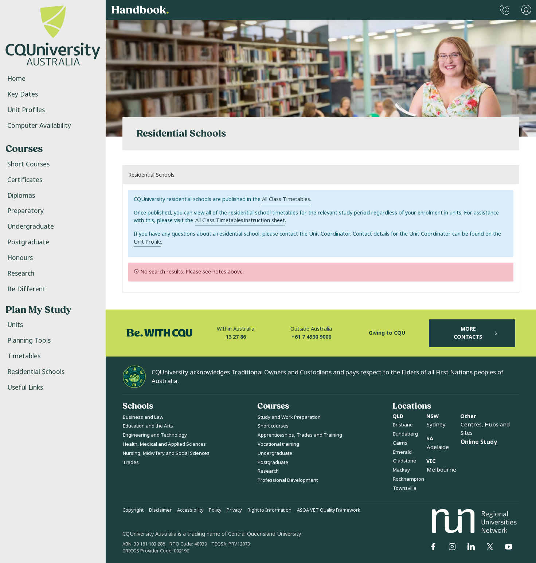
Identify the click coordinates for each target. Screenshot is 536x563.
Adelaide (438, 447)
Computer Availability (39, 125)
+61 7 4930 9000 (311, 337)
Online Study (479, 442)
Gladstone (404, 460)
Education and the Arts (148, 425)
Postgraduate (28, 242)
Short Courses (28, 164)
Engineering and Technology (155, 435)
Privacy (234, 510)
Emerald (402, 452)
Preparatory (25, 211)
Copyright (133, 510)
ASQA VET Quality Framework (328, 510)
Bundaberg (405, 433)
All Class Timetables (286, 199)
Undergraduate (30, 226)
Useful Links (25, 387)
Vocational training (278, 444)
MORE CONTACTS (476, 333)
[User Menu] (526, 10)
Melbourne (441, 470)
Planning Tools (29, 340)
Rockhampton (408, 479)
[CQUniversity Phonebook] (504, 10)
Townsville (404, 488)
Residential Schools (35, 372)
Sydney (436, 425)
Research (20, 273)
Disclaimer (160, 510)
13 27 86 (236, 337)
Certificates (24, 180)
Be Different (26, 289)
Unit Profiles (26, 110)
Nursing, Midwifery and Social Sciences (166, 453)
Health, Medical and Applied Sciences (164, 444)
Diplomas (21, 195)
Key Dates (22, 94)
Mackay (401, 469)
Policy (215, 510)
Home (16, 78)
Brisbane (403, 424)
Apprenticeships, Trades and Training (300, 435)
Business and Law (143, 417)
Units (15, 325)
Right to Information (269, 510)
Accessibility (190, 510)
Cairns (400, 443)
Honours (20, 258)
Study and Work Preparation (289, 417)
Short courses (273, 425)
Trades (131, 462)
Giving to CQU (387, 333)
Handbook (140, 10)
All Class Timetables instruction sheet (240, 220)
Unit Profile (147, 242)
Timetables (23, 356)
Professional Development (288, 480)
